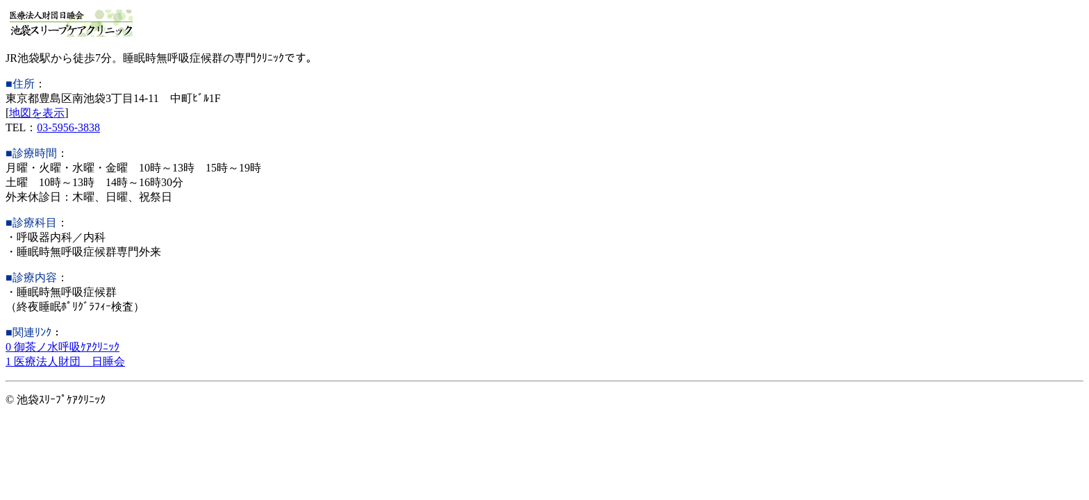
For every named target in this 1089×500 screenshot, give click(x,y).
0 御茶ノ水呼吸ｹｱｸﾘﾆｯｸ (62, 347)
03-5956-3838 (68, 127)
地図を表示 (37, 113)
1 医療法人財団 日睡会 (65, 361)
